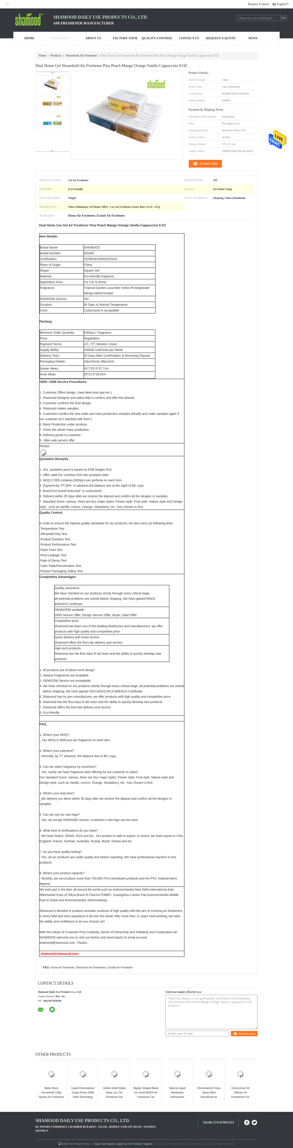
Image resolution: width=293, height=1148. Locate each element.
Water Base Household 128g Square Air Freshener (51, 1093)
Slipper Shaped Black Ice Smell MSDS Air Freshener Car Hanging (146, 1095)
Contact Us (189, 38)
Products (61, 38)
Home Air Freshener (62, 967)
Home (29, 38)
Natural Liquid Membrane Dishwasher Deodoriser (177, 1095)
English (283, 4)
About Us (93, 38)
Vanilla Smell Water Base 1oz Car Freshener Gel (114, 1093)
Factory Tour (125, 38)
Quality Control (157, 38)
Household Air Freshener (81, 55)
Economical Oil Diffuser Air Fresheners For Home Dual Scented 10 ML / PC (240, 1097)
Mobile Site (65, 1143)
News (252, 38)
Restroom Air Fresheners (91, 967)
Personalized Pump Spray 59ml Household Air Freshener (208, 1095)
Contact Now (209, 163)
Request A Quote (258, 4)
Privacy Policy (81, 1143)
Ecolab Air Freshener (120, 967)
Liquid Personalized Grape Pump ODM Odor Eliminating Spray (83, 1095)
